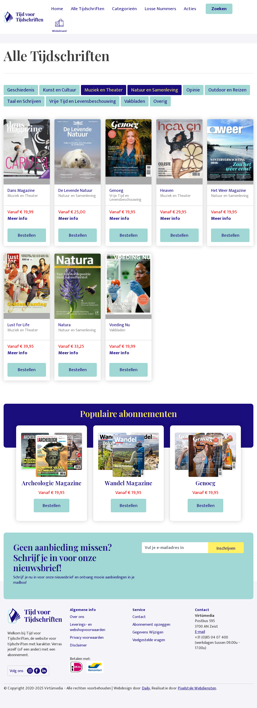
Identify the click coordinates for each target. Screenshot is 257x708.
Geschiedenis (20, 90)
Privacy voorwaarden (87, 637)
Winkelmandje (59, 25)
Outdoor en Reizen (227, 90)
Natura (64, 324)
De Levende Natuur (75, 190)
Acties (190, 9)
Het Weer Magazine (228, 190)
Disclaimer (78, 645)
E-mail (200, 632)
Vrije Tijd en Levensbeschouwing (82, 101)
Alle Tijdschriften (87, 9)
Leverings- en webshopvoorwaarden (87, 627)
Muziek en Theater (104, 90)
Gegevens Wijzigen (147, 632)
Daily (146, 688)
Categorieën (124, 9)
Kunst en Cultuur (59, 90)
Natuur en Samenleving (154, 90)
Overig (160, 101)
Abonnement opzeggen (151, 624)
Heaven (166, 190)
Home (57, 9)
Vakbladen (134, 101)
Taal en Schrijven (24, 101)
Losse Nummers (160, 9)
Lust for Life (18, 324)
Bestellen (27, 235)
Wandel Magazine (128, 483)
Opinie (193, 90)
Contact (139, 617)
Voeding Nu (119, 324)
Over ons (77, 617)
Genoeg (116, 190)
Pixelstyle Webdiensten (197, 688)
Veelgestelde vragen (148, 640)
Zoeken (219, 9)
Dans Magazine (21, 190)
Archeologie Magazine (51, 483)
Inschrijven (226, 548)
